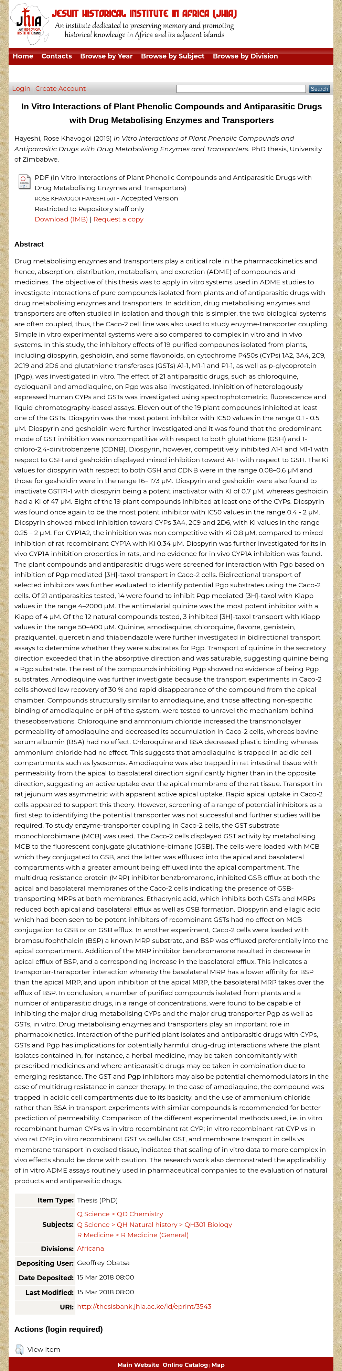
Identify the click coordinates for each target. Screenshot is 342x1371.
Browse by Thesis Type (51, 73)
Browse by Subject (173, 56)
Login (21, 89)
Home (23, 56)
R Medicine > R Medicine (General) (133, 1235)
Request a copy (118, 219)
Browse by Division (245, 56)
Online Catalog (185, 1364)
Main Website (138, 1364)
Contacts (57, 56)
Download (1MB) (61, 219)
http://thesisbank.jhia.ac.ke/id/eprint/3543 (144, 1306)
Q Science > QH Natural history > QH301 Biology (154, 1225)
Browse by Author (129, 73)
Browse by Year (106, 56)
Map (218, 1364)
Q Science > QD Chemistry (120, 1214)
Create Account (60, 89)
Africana (90, 1248)
